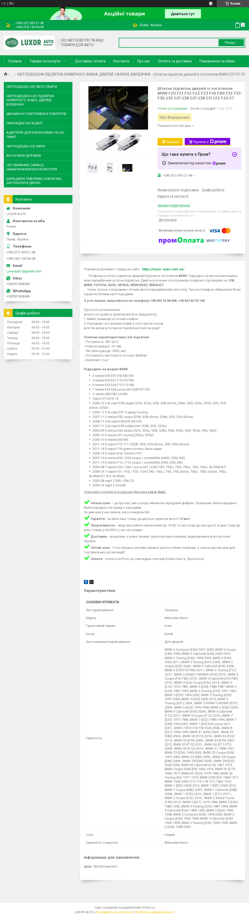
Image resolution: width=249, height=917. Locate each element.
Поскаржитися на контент (114, 912)
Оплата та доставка (175, 61)
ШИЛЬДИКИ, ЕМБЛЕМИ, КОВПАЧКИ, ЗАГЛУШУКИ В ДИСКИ (34, 181)
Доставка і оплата (90, 61)
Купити (173, 141)
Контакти (121, 61)
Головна (15, 61)
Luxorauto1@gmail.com (23, 271)
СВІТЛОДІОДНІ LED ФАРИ (25, 146)
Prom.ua (149, 907)
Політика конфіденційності (154, 912)
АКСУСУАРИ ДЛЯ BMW (23, 155)
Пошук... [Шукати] (231, 42)
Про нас (143, 61)
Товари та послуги (44, 61)
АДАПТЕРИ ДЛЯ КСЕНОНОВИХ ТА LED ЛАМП (35, 134)
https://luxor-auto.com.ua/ (163, 269)
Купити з (210, 141)
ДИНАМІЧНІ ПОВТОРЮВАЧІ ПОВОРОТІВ (36, 114)
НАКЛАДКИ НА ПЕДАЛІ (24, 123)
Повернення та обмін (217, 61)
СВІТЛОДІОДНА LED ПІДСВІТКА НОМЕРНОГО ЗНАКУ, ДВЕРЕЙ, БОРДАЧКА (30, 100)
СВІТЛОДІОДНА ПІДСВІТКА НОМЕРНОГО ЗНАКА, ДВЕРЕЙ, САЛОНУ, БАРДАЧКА (83, 74)
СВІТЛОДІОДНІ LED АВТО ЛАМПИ (31, 87)
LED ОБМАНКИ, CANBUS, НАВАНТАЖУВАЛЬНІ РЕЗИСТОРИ (31, 167)
